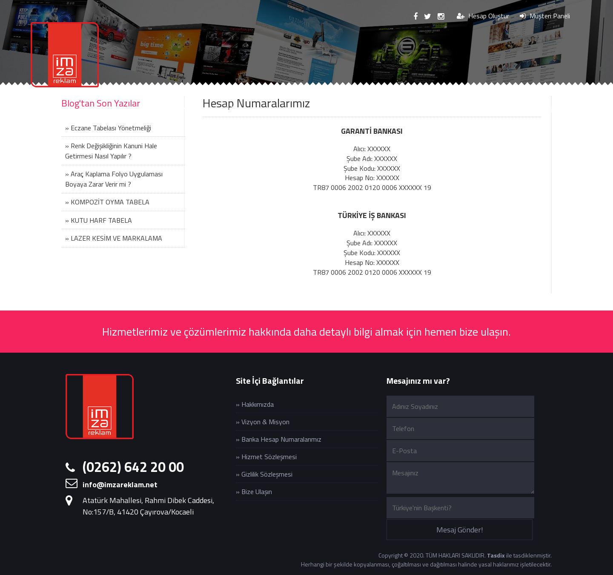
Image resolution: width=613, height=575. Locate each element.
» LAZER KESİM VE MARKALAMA (113, 238)
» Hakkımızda (255, 404)
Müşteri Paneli (545, 16)
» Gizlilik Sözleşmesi (264, 474)
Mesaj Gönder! (459, 529)
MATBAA (421, 110)
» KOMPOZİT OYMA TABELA (107, 202)
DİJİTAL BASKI (244, 110)
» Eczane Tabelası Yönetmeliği (108, 128)
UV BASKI (303, 110)
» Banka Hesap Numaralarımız (278, 439)
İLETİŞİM (544, 110)
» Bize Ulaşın (254, 491)
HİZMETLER (180, 110)
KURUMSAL (120, 110)
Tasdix (496, 555)
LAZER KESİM (363, 110)
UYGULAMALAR (482, 110)
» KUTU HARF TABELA (98, 220)
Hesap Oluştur (483, 16)
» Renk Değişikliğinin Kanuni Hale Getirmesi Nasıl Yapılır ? (111, 151)
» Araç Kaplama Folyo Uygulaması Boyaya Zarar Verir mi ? (114, 179)
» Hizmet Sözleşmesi (266, 456)
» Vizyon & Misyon (262, 422)
